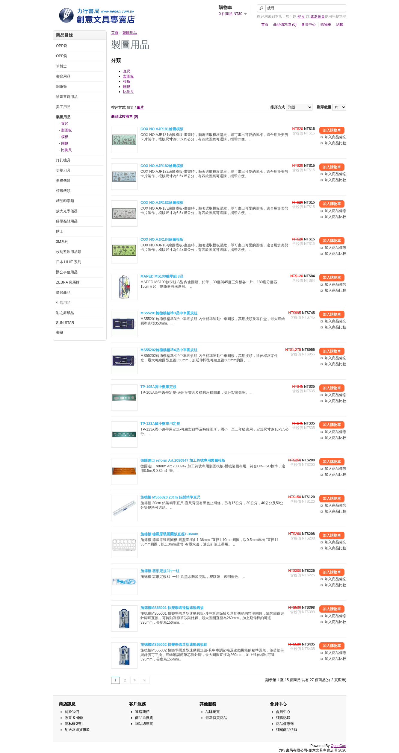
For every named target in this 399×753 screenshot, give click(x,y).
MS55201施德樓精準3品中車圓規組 (168, 313)
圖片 (140, 107)
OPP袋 (61, 46)
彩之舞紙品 (65, 313)
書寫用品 (63, 76)
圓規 (126, 86)
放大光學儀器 (67, 211)
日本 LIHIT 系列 (68, 262)
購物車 (326, 24)
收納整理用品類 (68, 252)
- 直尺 (63, 124)
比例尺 (128, 92)
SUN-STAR (65, 323)
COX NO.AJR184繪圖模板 (161, 239)
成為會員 (317, 16)
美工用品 (63, 107)
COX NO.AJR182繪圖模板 (161, 166)
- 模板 (63, 137)
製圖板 (128, 76)
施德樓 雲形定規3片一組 (159, 571)
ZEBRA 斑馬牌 (68, 282)
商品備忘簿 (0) (285, 24)
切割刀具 (63, 170)
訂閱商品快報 (286, 730)
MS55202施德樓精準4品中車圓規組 (168, 350)
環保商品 (63, 292)
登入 (301, 16)
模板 (126, 81)
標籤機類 (63, 191)
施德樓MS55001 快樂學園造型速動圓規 (172, 608)
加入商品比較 (335, 143)
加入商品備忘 (335, 137)
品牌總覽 (212, 712)
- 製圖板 (65, 130)
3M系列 (62, 242)
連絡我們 (142, 712)
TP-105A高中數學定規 (158, 387)
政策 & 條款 (74, 718)
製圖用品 (63, 117)
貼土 (59, 231)
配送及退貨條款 (77, 730)
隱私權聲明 (74, 724)
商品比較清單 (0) (124, 116)
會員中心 (308, 24)
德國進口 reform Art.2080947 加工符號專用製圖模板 (182, 460)
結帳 (339, 24)
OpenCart (338, 746)
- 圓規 (63, 143)
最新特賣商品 (216, 718)
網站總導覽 (144, 724)
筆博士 (61, 66)
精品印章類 (65, 201)
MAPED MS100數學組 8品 (161, 276)
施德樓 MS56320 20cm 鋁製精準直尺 (170, 497)
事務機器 (63, 180)
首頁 (264, 24)
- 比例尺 (65, 150)
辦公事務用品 (67, 272)
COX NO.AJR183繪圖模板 (161, 203)
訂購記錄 (283, 718)
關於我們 (72, 712)
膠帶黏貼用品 (67, 221)
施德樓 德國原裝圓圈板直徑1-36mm (169, 534)
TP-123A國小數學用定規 (160, 424)
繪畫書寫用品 (67, 97)
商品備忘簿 (285, 724)
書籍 (59, 332)
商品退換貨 (144, 718)
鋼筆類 (61, 86)
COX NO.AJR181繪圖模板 (161, 129)
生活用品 (63, 303)
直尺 (126, 71)
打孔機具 (63, 160)
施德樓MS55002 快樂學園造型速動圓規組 (173, 645)
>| (144, 680)
